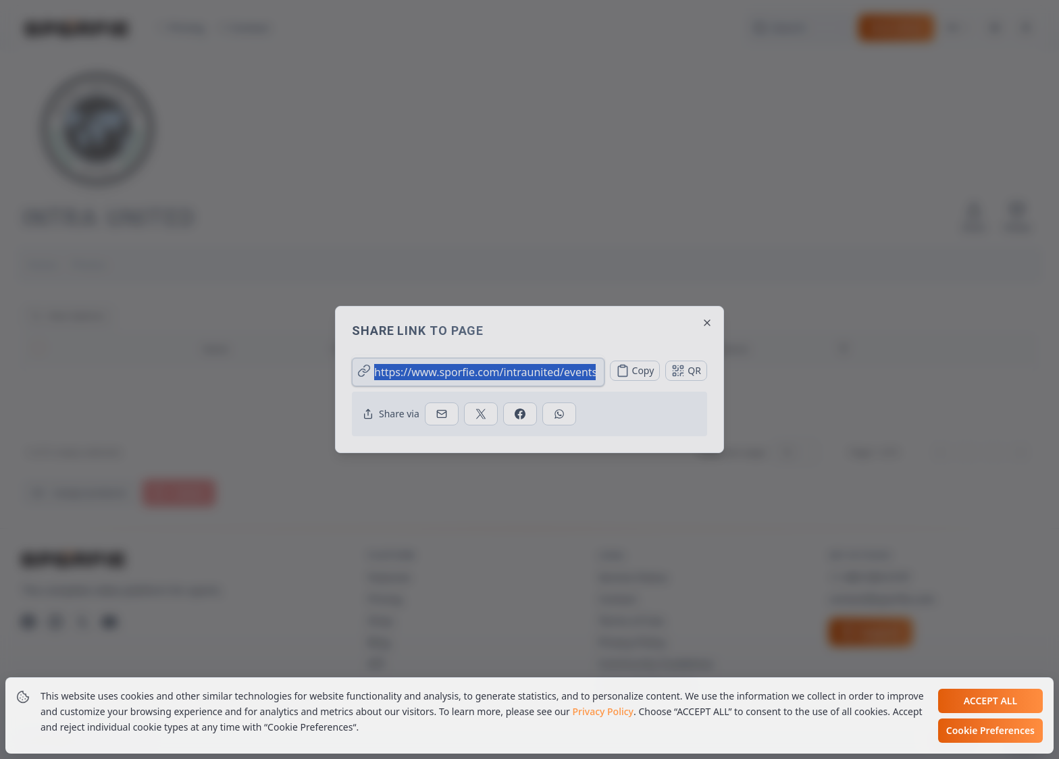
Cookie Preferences (990, 731)
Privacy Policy (603, 712)
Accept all (990, 702)
